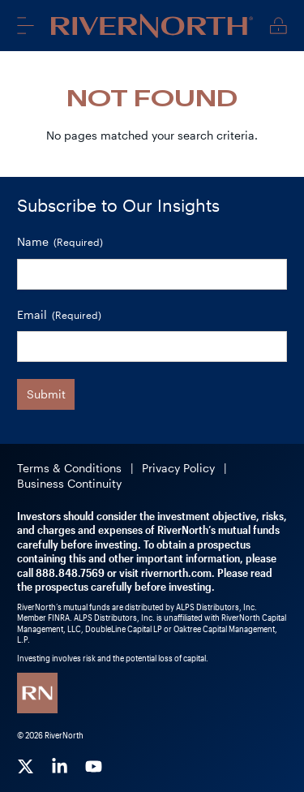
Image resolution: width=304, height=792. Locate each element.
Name (60, 242)
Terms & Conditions (69, 468)
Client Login (278, 25)
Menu (25, 25)
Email (59, 315)
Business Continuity (69, 483)
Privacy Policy (178, 468)
